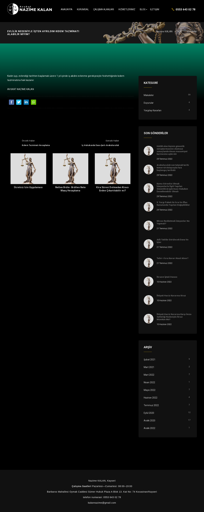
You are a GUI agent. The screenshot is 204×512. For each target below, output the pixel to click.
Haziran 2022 (168, 397)
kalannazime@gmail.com (102, 502)
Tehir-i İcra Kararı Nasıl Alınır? (172, 258)
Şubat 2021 (168, 359)
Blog (143, 9)
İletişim (154, 9)
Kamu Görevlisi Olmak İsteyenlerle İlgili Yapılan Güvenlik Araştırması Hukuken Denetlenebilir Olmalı (172, 187)
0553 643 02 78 (185, 9)
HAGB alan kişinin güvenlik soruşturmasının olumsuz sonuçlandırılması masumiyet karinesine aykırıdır (172, 150)
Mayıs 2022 (168, 390)
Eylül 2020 (168, 413)
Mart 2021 (168, 367)
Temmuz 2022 (168, 405)
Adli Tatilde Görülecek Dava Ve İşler (172, 240)
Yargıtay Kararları (168, 110)
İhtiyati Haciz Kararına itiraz (171, 295)
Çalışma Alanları (103, 9)
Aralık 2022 (168, 428)
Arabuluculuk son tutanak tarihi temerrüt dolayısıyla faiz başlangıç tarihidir (173, 167)
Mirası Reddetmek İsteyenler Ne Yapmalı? (173, 222)
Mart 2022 (168, 374)
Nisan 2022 (168, 382)
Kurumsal (83, 9)
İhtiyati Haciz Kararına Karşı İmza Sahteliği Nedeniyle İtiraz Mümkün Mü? (174, 317)
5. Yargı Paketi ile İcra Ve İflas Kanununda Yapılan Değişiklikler (173, 203)
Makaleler (192, 31)
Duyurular (168, 103)
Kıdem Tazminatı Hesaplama (36, 145)
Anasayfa (66, 9)
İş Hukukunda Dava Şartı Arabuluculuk (100, 145)
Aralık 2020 (168, 420)
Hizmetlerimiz (126, 9)
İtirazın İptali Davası (167, 277)
